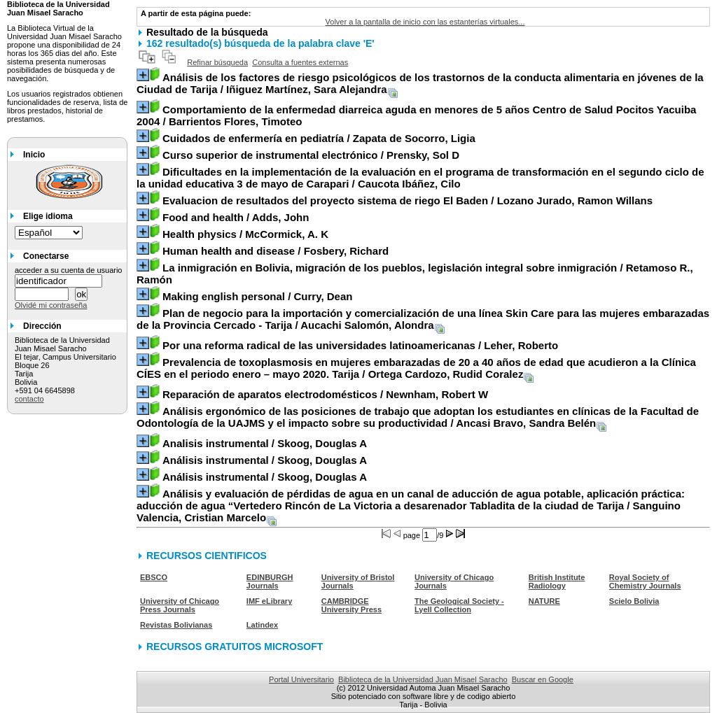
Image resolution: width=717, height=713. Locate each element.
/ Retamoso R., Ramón (415, 273)
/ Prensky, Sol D (310, 155)
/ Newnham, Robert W (325, 394)
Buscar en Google (542, 679)
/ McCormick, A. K (245, 234)
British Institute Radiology (557, 581)
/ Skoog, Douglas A (264, 443)
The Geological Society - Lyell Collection (459, 605)
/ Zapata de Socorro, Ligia (318, 138)
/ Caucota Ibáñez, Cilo (420, 178)
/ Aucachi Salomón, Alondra (423, 319)
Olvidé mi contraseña (51, 305)
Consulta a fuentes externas (300, 62)
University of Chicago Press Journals (179, 605)
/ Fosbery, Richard (275, 251)
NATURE (544, 601)
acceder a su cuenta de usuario (69, 270)
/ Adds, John (235, 217)
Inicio (34, 155)
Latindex (262, 625)
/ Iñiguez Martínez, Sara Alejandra (420, 83)
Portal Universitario (301, 679)
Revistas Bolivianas (176, 625)
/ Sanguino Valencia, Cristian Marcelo (411, 505)
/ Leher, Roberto (360, 345)
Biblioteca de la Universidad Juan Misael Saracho (423, 679)
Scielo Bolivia (634, 601)
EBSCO (153, 577)
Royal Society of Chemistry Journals (645, 581)
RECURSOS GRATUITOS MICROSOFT (234, 646)
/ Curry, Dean (257, 296)
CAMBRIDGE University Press (351, 605)
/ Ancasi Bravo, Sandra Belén (418, 417)
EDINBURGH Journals (269, 581)
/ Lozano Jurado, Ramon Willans (407, 200)
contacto (29, 399)
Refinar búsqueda (217, 62)
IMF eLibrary (269, 601)
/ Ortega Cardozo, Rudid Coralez (416, 368)
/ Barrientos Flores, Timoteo (416, 115)
